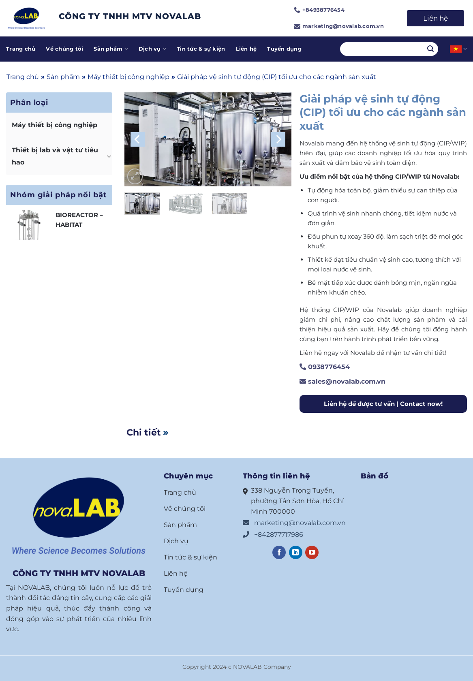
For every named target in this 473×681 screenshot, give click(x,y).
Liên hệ (435, 18)
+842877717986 (273, 534)
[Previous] (138, 139)
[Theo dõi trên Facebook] (279, 552)
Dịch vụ (152, 49)
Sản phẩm (111, 49)
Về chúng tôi (64, 49)
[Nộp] (430, 49)
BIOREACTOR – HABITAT (79, 219)
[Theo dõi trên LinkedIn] (295, 552)
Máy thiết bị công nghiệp (128, 77)
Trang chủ (20, 49)
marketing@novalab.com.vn (294, 523)
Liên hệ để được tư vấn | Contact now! (383, 404)
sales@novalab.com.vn (342, 381)
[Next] (278, 139)
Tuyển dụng (284, 49)
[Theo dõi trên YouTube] (312, 552)
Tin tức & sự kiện (201, 49)
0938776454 (325, 367)
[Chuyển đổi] (109, 156)
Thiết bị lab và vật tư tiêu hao (55, 156)
